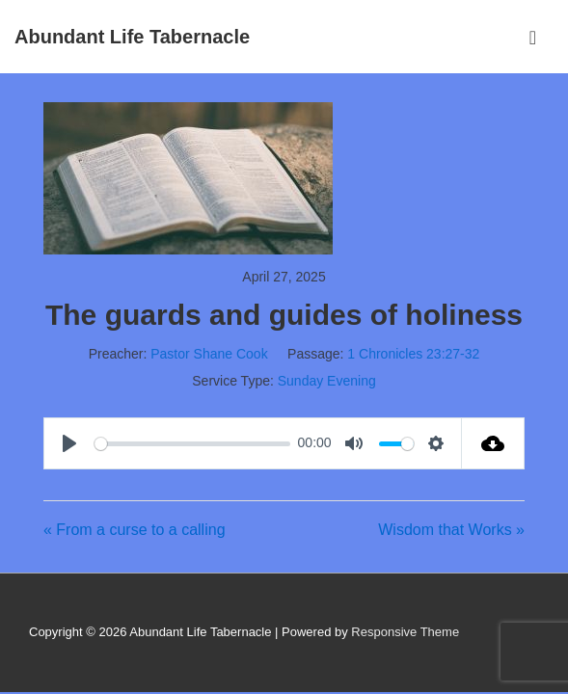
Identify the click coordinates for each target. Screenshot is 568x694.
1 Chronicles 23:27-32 (413, 353)
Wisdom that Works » (451, 529)
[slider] (192, 444)
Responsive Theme (405, 632)
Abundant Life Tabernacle (132, 36)
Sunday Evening (327, 380)
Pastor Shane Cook (208, 353)
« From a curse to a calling (134, 529)
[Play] (72, 443)
